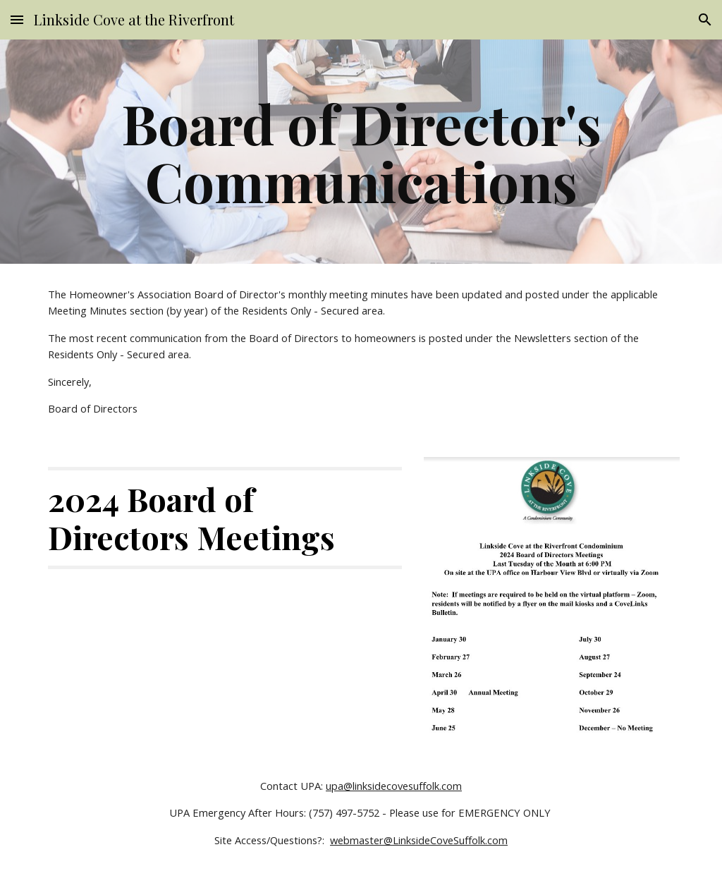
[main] (361, 151)
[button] (17, 19)
